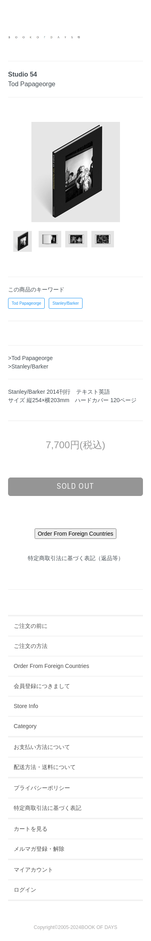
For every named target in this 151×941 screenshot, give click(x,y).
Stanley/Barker (65, 303)
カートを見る (31, 829)
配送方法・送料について (45, 767)
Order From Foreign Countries (51, 666)
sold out (75, 486)
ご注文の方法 (31, 646)
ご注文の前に (31, 626)
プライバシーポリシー (42, 788)
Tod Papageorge (26, 303)
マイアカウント (33, 869)
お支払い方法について (42, 747)
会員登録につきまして (42, 686)
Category (25, 726)
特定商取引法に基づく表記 (47, 808)
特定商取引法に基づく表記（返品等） (76, 558)
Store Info (26, 706)
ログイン (25, 889)
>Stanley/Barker (28, 366)
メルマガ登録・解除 (39, 849)
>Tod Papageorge (30, 358)
